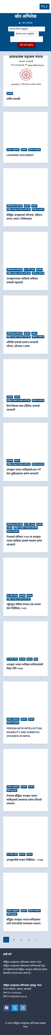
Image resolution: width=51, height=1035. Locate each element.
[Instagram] (23, 1008)
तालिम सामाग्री (13, 98)
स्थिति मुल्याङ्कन (12, 790)
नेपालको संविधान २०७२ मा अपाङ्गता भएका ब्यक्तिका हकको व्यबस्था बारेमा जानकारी (24, 540)
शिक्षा (35, 659)
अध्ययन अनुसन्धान (13, 150)
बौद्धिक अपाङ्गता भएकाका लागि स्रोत (18, 209)
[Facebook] (6, 1008)
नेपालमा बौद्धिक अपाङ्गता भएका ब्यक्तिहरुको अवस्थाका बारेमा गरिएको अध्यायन (24, 799)
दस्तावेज (10, 93)
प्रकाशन (34, 206)
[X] (15, 1008)
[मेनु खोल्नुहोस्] (44, 7)
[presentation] (25, 72)
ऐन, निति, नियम (29, 269)
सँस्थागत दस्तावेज (34, 150)
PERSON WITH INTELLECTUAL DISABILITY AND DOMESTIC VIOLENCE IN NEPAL (24, 732)
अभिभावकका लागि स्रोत (14, 206)
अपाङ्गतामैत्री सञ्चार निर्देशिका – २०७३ (25, 859)
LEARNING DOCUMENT (20, 155)
